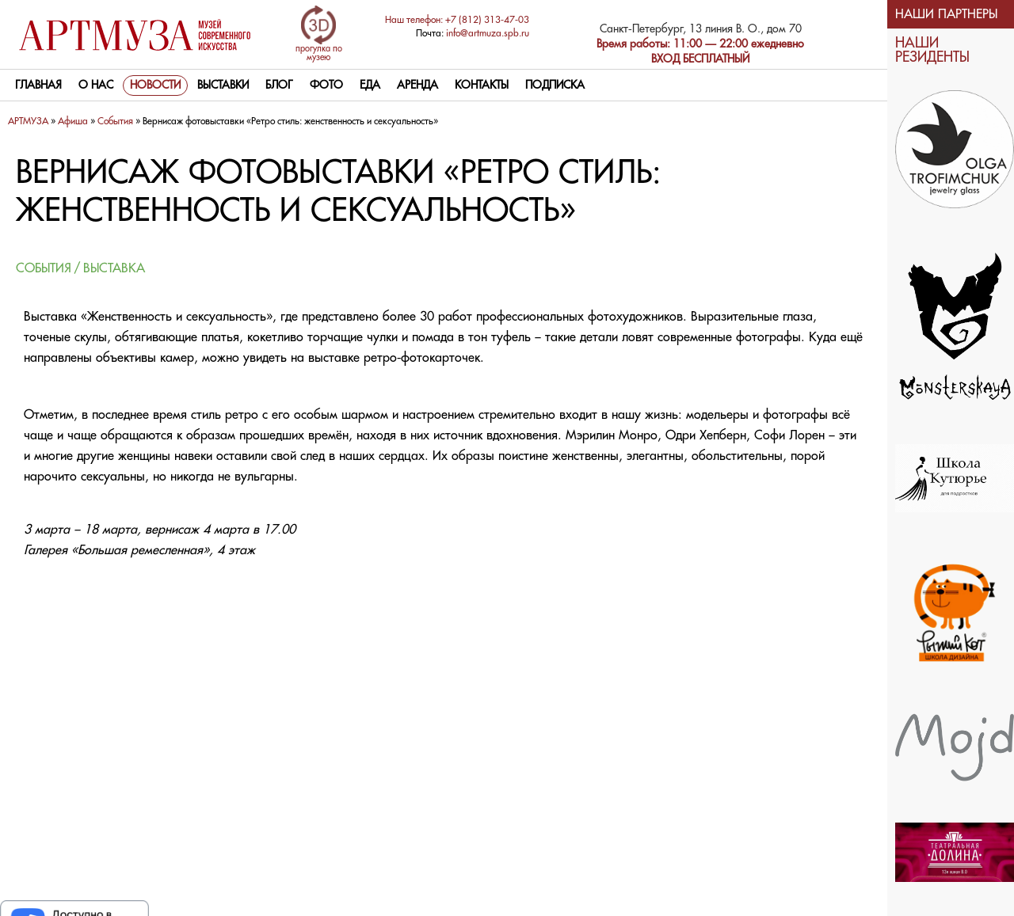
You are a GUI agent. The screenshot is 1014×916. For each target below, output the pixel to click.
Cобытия (115, 121)
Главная (38, 85)
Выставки (223, 85)
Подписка (555, 85)
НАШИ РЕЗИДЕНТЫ (932, 50)
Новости (155, 85)
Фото (326, 85)
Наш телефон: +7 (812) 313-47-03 (457, 20)
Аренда (417, 85)
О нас (95, 85)
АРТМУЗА (28, 121)
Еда (370, 85)
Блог (279, 85)
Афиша (73, 121)
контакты (482, 85)
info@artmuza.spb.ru (487, 34)
